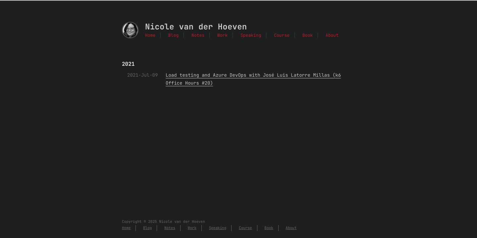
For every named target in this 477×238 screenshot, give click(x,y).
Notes (197, 35)
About (332, 35)
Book (307, 35)
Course (282, 35)
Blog (173, 35)
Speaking (250, 35)
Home (150, 35)
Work (222, 35)
